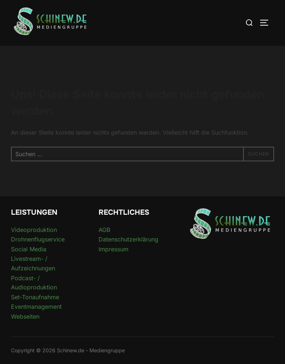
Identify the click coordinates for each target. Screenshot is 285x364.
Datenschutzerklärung (128, 239)
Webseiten (25, 316)
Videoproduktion (34, 229)
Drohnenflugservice (38, 239)
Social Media (28, 249)
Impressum (113, 249)
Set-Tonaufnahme (35, 297)
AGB (104, 229)
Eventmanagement (36, 306)
